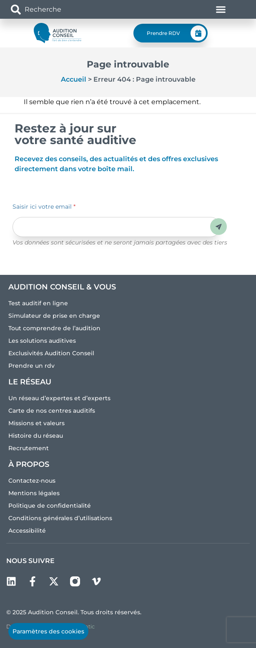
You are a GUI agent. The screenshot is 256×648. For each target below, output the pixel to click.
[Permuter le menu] (221, 9)
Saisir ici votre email (44, 206)
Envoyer (219, 227)
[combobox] (59, 9)
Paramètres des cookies (48, 631)
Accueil (73, 79)
